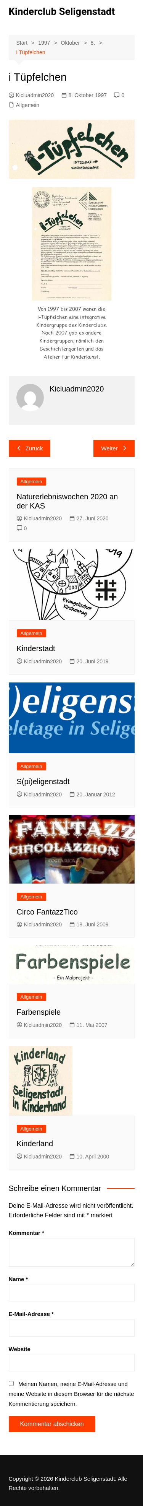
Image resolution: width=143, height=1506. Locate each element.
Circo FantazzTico (47, 912)
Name (18, 1279)
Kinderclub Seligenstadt (62, 11)
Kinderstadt (36, 648)
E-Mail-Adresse (31, 1314)
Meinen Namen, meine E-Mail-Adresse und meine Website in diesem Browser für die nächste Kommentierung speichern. (71, 1394)
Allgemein (27, 105)
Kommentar (26, 1233)
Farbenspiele (39, 1012)
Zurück (29, 448)
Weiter (114, 448)
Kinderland (35, 1143)
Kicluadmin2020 (31, 95)
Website (20, 1349)
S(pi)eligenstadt (43, 781)
